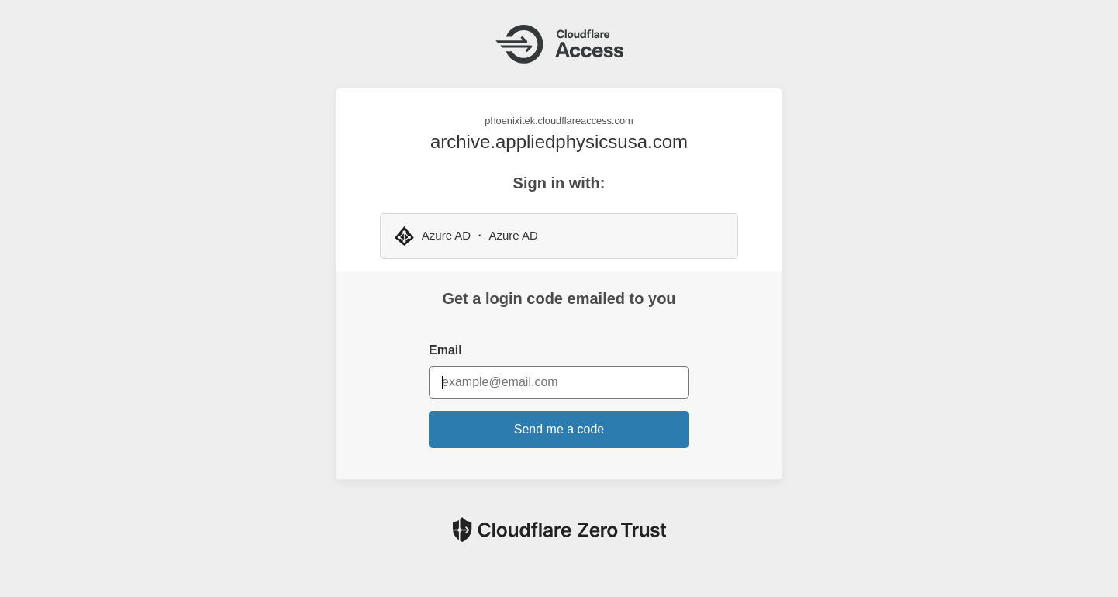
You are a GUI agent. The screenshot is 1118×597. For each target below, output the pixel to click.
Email (445, 350)
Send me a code (559, 429)
